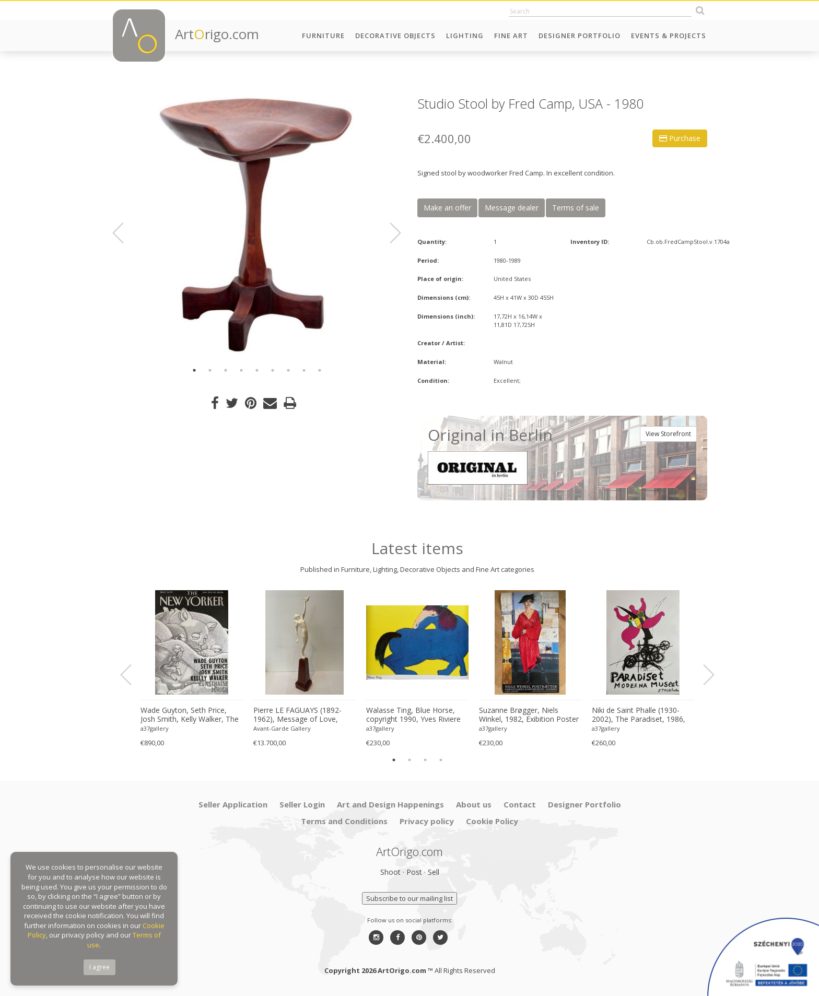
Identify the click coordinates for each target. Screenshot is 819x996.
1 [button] (194, 370)
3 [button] (225, 370)
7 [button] (288, 370)
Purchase (679, 138)
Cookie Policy (492, 821)
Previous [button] (124, 232)
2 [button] (210, 370)
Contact (520, 804)
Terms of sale (575, 208)
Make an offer (447, 208)
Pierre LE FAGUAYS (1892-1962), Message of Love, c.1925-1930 (297, 715)
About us (474, 804)
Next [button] (389, 232)
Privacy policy (427, 821)
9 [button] (319, 370)
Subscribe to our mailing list (409, 898)
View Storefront (668, 433)
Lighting (465, 35)
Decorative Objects (395, 35)
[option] (256, 226)
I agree (99, 967)
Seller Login (302, 804)
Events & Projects (668, 35)
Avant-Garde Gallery (282, 728)
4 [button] (241, 370)
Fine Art (511, 35)
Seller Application (232, 804)
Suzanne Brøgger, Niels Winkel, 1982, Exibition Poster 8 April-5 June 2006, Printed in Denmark (529, 715)
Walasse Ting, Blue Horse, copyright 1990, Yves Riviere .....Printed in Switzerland (413, 715)
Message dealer (512, 208)
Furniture (323, 35)
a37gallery (155, 728)
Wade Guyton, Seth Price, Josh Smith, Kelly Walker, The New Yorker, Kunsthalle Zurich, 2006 (190, 715)
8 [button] (304, 370)
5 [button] (257, 370)
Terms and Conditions (344, 821)
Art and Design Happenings (390, 804)
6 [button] (272, 370)
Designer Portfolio (580, 35)
